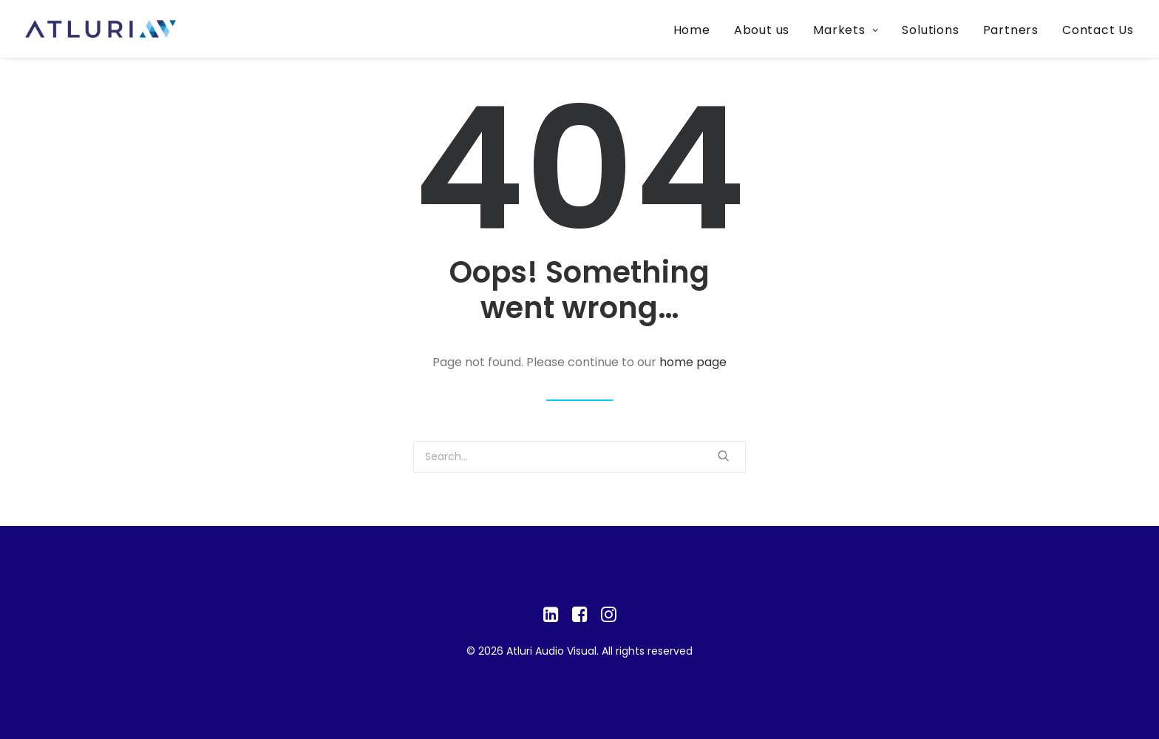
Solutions (930, 29)
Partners (1011, 29)
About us (761, 29)
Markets (845, 29)
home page (693, 362)
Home (691, 29)
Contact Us (1098, 29)
